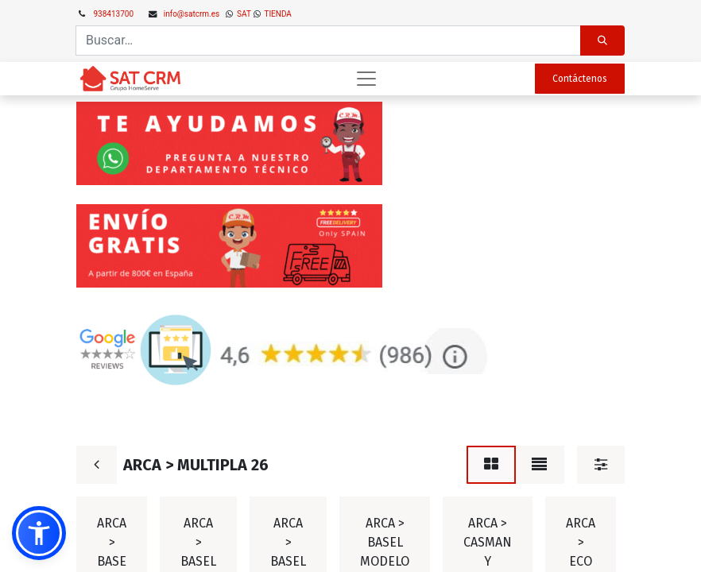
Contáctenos (579, 78)
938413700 (114, 14)
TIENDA (277, 14)
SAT (243, 14)
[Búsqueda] (602, 40)
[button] (39, 533)
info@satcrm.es (191, 14)
